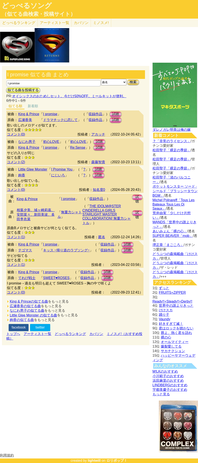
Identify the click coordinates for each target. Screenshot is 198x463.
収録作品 (95, 114)
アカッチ (98, 134)
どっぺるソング (27, 6)
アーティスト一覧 (37, 334)
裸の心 (166, 337)
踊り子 (164, 314)
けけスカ (166, 310)
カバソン (81, 23)
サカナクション (173, 351)
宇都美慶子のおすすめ (170, 389)
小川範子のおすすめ (168, 376)
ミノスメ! (101, 23)
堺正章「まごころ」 (168, 245)
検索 (133, 82)
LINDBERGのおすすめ (170, 385)
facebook (19, 327)
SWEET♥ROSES (56, 278)
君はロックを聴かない (176, 328)
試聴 (115, 114)
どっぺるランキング (70, 334)
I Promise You (61, 169)
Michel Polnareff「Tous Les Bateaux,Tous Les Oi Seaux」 (174, 204)
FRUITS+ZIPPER (172, 292)
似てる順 (15, 106)
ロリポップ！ (116, 460)
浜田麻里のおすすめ (168, 380)
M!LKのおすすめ (165, 371)
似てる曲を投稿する (23, 90)
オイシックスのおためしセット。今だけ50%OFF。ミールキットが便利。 (69, 96)
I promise (50, 114)
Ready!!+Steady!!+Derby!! (172, 301)
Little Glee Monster (32, 169)
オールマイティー (174, 342)
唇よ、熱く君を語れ (176, 333)
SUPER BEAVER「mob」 (173, 236)
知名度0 (99, 190)
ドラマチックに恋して (60, 120)
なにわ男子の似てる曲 (27, 310)
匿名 (101, 237)
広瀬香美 (25, 120)
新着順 (33, 106)
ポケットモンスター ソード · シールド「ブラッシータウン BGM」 (175, 191)
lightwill (94, 460)
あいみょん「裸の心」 (170, 231)
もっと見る (161, 394)
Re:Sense (77, 147)
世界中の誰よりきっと (176, 305)
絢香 (21, 175)
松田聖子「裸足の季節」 (172, 150)
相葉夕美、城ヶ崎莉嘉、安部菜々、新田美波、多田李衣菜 (36, 214)
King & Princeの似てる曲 (29, 301)
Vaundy (164, 319)
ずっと (164, 288)
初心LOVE (51, 142)
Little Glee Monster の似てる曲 (33, 315)
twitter (40, 327)
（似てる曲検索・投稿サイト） (39, 14)
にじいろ (58, 175)
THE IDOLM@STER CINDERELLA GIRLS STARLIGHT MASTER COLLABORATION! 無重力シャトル (106, 214)
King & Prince (28, 114)
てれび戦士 (26, 278)
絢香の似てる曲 (22, 320)
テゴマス (25, 250)
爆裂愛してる (171, 346)
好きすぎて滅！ (171, 324)
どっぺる (18, 23)
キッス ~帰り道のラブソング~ (66, 250)
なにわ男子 (26, 142)
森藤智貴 (98, 162)
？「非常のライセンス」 (172, 141)
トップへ (13, 334)
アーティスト (54, 23)
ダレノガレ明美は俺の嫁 (172, 129)
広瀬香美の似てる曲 (25, 306)
